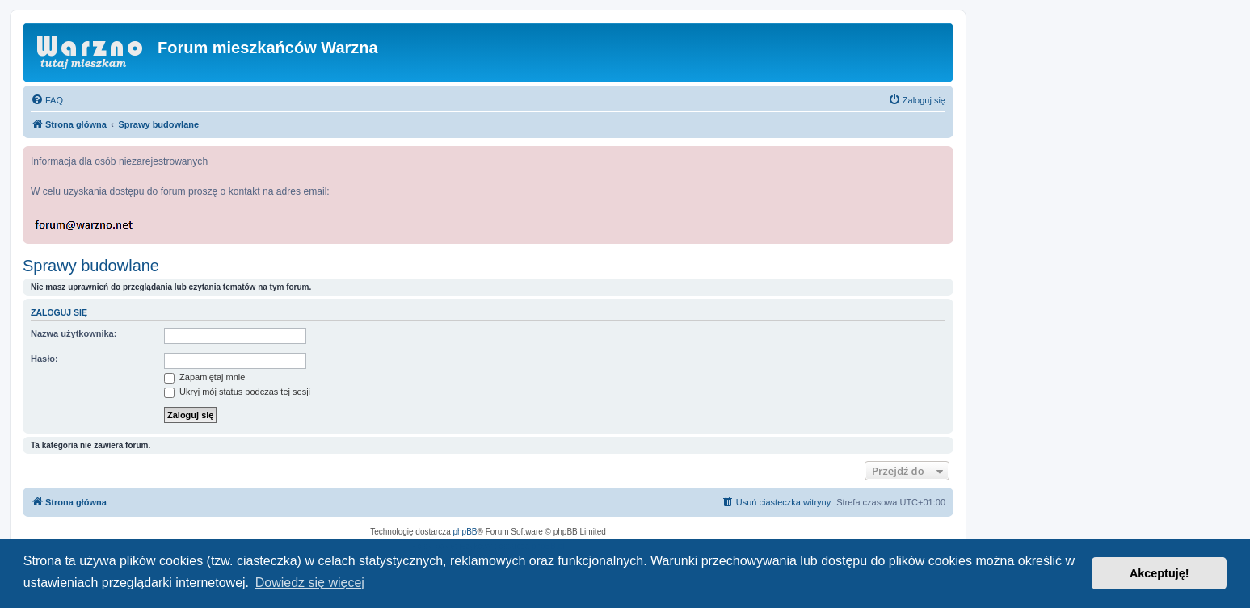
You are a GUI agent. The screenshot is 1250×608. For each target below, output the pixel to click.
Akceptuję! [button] (1159, 573)
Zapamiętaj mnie (204, 377)
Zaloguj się (59, 312)
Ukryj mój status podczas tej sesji (237, 391)
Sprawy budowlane (91, 266)
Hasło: (44, 358)
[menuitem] (47, 100)
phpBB (465, 531)
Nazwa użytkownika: (73, 333)
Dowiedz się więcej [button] (309, 582)
